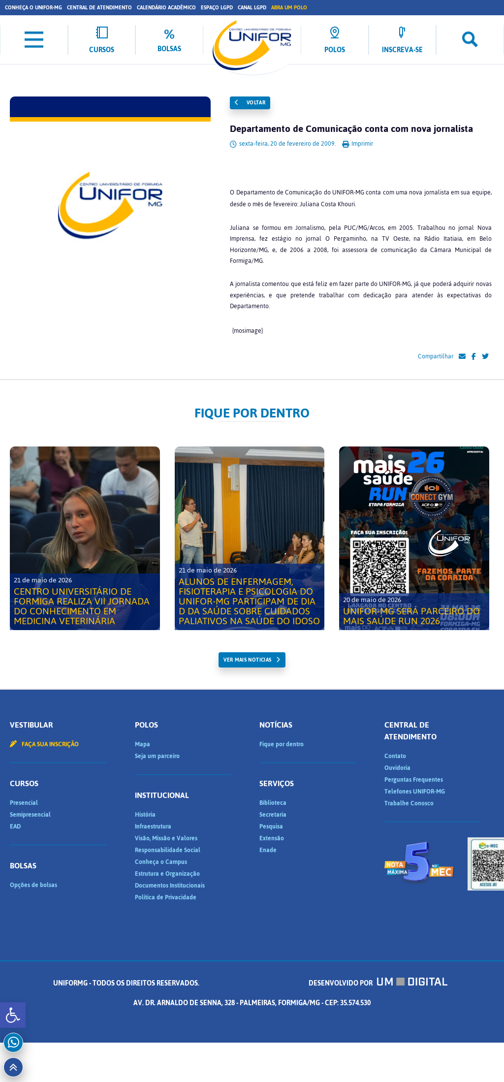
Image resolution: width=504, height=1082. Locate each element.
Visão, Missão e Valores (166, 838)
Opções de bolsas (33, 885)
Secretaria (272, 815)
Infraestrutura (153, 826)
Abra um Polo (289, 7)
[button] (13, 1015)
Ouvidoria (397, 768)
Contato (395, 756)
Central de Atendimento (99, 7)
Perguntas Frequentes (413, 780)
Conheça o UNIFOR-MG (33, 7)
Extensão (271, 838)
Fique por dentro (281, 744)
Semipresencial (30, 815)
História (145, 815)
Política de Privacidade (165, 897)
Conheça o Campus (161, 862)
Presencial (24, 803)
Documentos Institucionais (170, 885)
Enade (268, 850)
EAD (15, 826)
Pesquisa (271, 826)
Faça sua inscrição (44, 744)
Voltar (250, 102)
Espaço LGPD (217, 7)
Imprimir (357, 144)
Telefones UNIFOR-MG (414, 791)
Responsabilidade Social (167, 850)
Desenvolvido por (378, 983)
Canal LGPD (252, 7)
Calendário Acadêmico (166, 7)
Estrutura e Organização (167, 874)
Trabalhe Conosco (409, 803)
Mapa (142, 744)
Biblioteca (272, 803)
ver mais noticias (247, 660)
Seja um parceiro (157, 756)
